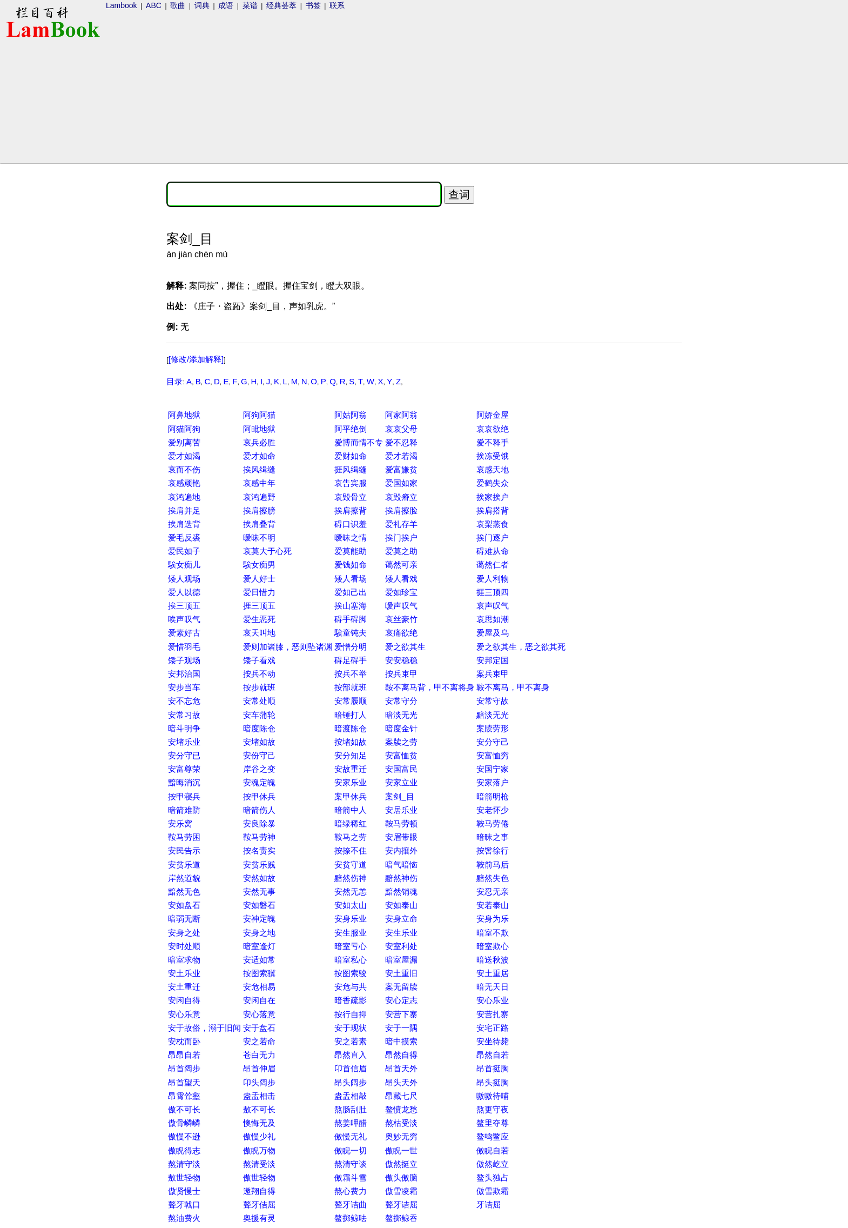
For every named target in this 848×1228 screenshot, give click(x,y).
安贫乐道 (184, 864)
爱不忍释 (401, 442)
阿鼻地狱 (184, 414)
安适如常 (259, 959)
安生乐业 (401, 932)
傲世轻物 (259, 1177)
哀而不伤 (184, 469)
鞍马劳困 (184, 837)
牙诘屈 (488, 1204)
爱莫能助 (350, 551)
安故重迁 (350, 768)
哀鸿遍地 (184, 497)
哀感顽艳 (184, 483)
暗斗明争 (184, 728)
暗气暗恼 (401, 864)
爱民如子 (184, 551)
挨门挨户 (401, 537)
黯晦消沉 (184, 782)
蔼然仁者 (492, 564)
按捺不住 (350, 850)
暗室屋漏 (401, 959)
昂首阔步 (184, 1068)
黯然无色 (184, 891)
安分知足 (350, 755)
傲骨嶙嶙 (184, 1122)
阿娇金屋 (492, 414)
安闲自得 (184, 1000)
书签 (313, 5)
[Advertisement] (45, 338)
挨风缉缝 (259, 469)
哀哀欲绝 (492, 428)
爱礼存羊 (401, 524)
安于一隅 (401, 1027)
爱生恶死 (259, 619)
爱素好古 (184, 632)
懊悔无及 (259, 1122)
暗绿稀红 (350, 823)
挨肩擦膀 (259, 510)
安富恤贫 (401, 755)
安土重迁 (184, 986)
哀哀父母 (401, 428)
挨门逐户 (492, 537)
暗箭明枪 (492, 796)
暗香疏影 (350, 1000)
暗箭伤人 (259, 810)
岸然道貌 (184, 878)
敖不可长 (259, 1109)
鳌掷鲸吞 (401, 1218)
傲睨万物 (259, 1150)
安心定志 (401, 1000)
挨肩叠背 (259, 524)
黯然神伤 (401, 878)
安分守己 (492, 741)
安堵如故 (259, 741)
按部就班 (350, 687)
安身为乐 (492, 918)
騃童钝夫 (350, 632)
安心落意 (259, 1014)
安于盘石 (259, 1027)
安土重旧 (401, 973)
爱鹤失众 (492, 483)
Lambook (121, 5)
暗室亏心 (350, 946)
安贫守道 (350, 864)
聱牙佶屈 (259, 1204)
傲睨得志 (184, 1150)
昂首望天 (184, 1082)
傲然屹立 (492, 1164)
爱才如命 (259, 455)
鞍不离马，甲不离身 (512, 687)
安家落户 (492, 782)
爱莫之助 (401, 551)
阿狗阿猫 (259, 414)
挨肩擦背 (350, 510)
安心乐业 (492, 1000)
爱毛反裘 (184, 537)
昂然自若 (492, 1054)
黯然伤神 (350, 878)
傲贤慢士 (184, 1191)
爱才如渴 (184, 455)
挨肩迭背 (184, 524)
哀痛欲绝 (401, 632)
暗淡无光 (401, 714)
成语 (225, 5)
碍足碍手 (350, 660)
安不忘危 (184, 700)
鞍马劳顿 (401, 823)
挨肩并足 (184, 510)
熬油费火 (184, 1218)
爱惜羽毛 (184, 646)
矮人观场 (184, 578)
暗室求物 (184, 959)
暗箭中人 (350, 810)
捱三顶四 (492, 592)
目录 (174, 381)
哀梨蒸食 (492, 524)
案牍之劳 (401, 741)
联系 (337, 5)
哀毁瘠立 (401, 497)
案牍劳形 (492, 728)
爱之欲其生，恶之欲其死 (521, 646)
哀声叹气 (492, 605)
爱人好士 (259, 578)
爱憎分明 (350, 646)
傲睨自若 (492, 1150)
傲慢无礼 (350, 1136)
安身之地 (259, 932)
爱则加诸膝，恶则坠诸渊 (287, 646)
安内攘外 (401, 850)
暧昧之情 (350, 537)
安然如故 (259, 878)
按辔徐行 (492, 850)
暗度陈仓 (259, 728)
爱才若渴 (401, 455)
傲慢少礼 (259, 1136)
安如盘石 (184, 905)
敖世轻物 (184, 1177)
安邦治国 (184, 673)
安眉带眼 (401, 837)
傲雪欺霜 (492, 1191)
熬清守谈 (350, 1164)
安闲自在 (259, 1000)
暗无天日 (492, 986)
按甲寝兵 (184, 796)
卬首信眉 (350, 1068)
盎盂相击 (259, 1095)
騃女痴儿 (184, 564)
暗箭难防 (184, 810)
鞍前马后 (492, 864)
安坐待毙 (492, 1041)
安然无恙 (350, 891)
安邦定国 (492, 660)
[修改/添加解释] (196, 359)
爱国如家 (401, 483)
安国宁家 (492, 768)
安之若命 (259, 1041)
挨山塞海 (350, 605)
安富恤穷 (492, 755)
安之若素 (350, 1041)
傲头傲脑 (401, 1177)
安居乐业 (401, 810)
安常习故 (184, 714)
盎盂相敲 (350, 1095)
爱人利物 (492, 578)
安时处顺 (184, 946)
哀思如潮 (492, 619)
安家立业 (401, 782)
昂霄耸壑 (184, 1095)
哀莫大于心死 (267, 551)
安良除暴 (259, 823)
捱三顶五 (259, 605)
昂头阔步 (350, 1082)
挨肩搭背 (492, 510)
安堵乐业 (184, 741)
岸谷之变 (259, 768)
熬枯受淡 (401, 1122)
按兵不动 (259, 673)
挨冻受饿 (492, 455)
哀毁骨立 (350, 497)
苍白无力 (259, 1054)
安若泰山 (492, 905)
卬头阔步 (259, 1082)
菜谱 (250, 5)
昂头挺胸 (492, 1082)
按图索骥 (259, 973)
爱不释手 (492, 442)
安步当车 (184, 687)
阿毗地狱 (259, 428)
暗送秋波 (492, 959)
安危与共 (350, 986)
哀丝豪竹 (401, 619)
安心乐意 (184, 1014)
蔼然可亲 (401, 564)
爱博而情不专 (358, 442)
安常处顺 (259, 700)
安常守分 (401, 700)
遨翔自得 (259, 1191)
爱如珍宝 (401, 592)
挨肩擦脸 (401, 510)
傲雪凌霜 (401, 1191)
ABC (153, 5)
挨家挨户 (492, 497)
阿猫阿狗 (184, 428)
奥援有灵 (259, 1218)
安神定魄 (259, 918)
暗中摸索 (401, 1041)
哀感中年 (259, 483)
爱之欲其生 (405, 646)
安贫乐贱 (259, 864)
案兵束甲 (492, 673)
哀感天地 (492, 469)
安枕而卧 (184, 1041)
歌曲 (177, 5)
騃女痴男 (259, 564)
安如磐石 (259, 905)
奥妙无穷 (401, 1136)
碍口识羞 (350, 524)
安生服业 (350, 932)
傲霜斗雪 (350, 1177)
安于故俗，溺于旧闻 (204, 1027)
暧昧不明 (259, 537)
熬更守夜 (492, 1109)
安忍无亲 (492, 891)
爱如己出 (350, 592)
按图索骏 (350, 973)
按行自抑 (350, 1014)
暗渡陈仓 (350, 728)
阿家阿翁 (401, 414)
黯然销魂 (401, 891)
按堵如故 (350, 741)
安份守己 (259, 755)
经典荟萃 (281, 5)
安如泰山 (401, 905)
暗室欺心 (492, 946)
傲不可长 (184, 1109)
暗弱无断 (184, 918)
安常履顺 (350, 700)
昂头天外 (401, 1082)
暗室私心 (350, 959)
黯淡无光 (492, 714)
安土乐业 (184, 973)
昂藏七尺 (401, 1095)
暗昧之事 (492, 837)
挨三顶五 (184, 605)
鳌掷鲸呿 (350, 1218)
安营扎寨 (492, 1014)
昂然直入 (350, 1054)
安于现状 (350, 1027)
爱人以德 (184, 592)
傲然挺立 (401, 1164)
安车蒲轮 (259, 714)
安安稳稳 (401, 660)
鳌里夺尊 (492, 1122)
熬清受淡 (259, 1164)
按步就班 (259, 687)
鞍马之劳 (350, 837)
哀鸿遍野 (259, 497)
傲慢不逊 (184, 1136)
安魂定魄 (259, 782)
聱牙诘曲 (350, 1204)
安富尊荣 (184, 768)
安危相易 (259, 986)
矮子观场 (184, 660)
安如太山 (350, 905)
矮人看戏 (401, 578)
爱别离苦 (184, 442)
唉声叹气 (184, 619)
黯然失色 (492, 878)
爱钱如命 (350, 564)
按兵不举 (350, 673)
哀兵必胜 (259, 442)
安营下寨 (401, 1014)
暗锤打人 (350, 714)
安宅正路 (492, 1027)
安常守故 (492, 700)
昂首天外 (401, 1068)
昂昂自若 (184, 1054)
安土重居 (492, 973)
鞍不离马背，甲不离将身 (429, 687)
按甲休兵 (259, 796)
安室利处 (401, 946)
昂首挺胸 (492, 1068)
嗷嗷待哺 (492, 1095)
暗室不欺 (492, 932)
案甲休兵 (350, 796)
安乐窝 (180, 823)
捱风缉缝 (350, 469)
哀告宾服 (350, 483)
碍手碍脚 (350, 619)
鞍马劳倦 (492, 823)
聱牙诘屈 (401, 1204)
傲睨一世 (401, 1150)
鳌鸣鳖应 (492, 1136)
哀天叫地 (259, 632)
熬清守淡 (184, 1164)
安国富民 (401, 768)
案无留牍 (401, 986)
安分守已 (184, 755)
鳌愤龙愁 (401, 1109)
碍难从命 (492, 551)
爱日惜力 (259, 592)
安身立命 (401, 918)
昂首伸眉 (259, 1068)
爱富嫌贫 (401, 469)
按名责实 (259, 850)
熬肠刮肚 (350, 1109)
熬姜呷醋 (350, 1122)
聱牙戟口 (184, 1204)
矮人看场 (350, 578)
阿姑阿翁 (350, 414)
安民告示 (184, 850)
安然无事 (259, 891)
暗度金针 (401, 728)
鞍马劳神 (259, 837)
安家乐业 (350, 782)
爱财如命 (350, 455)
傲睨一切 (350, 1150)
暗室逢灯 (259, 946)
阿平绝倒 (350, 428)
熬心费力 (350, 1191)
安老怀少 (492, 810)
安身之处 (184, 932)
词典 (202, 5)
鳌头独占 (492, 1177)
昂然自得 (401, 1054)
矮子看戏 (259, 660)
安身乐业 (350, 918)
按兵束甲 (401, 673)
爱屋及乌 (492, 632)
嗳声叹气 (401, 605)
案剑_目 (399, 796)
